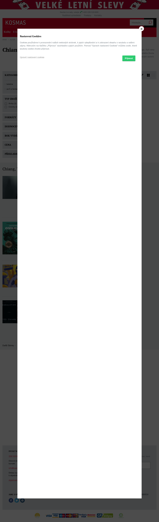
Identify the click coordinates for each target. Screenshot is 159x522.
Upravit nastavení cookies (32, 274)
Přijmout (129, 275)
